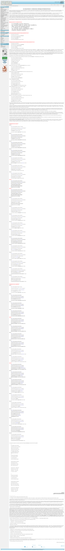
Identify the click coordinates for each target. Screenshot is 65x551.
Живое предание (3, 13)
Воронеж (2, 39)
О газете (61, 4)
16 (21, 212)
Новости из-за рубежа (3, 10)
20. (9, 535)
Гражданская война (3, 28)
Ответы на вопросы (3, 34)
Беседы (1, 29)
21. (9, 536)
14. (9, 525)
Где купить (58, 4)
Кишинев (2, 42)
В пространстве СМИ (3, 18)
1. (9, 496)
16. (9, 530)
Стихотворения (2, 35)
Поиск (63, 4)
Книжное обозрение (3, 23)
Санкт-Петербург (3, 40)
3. (9, 499)
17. (9, 531)
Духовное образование (3, 19)
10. (9, 520)
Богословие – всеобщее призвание (5, 12)
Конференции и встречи (3, 17)
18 (19, 286)
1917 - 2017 (2, 27)
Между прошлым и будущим (4, 14)
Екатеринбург (2, 38)
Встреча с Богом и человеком (4, 33)
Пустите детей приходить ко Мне (4, 22)
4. (9, 501)
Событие (2, 8)
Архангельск (2, 37)
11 (20, 126)
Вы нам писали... (3, 24)
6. (9, 506)
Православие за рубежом (4, 9)
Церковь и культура (3, 20)
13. (9, 524)
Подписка (55, 4)
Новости (2, 45)
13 (21, 131)
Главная (52, 4)
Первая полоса (2, 7)
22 (21, 292)
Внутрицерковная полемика (4, 15)
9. (9, 519)
